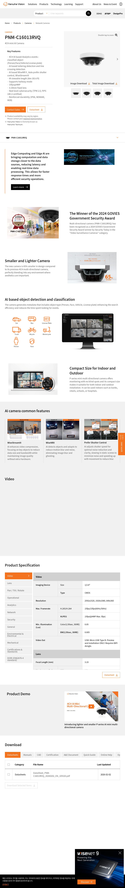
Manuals (27, 754)
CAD (39, 754)
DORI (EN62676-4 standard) (15, 659)
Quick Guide (89, 754)
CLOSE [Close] (120, 852)
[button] (32, 4)
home (7, 23)
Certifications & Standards (14, 650)
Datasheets (12, 754)
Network (11, 612)
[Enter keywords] (67, 13)
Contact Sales (15, 109)
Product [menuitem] (39, 13)
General (11, 626)
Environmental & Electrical (15, 634)
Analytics (11, 604)
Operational (13, 597)
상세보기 (5, 884)
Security (11, 619)
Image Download (80, 83)
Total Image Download (105, 83)
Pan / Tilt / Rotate (15, 590)
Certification (52, 754)
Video (10, 575)
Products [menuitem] (17, 23)
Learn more (20, 187)
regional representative (32, 118)
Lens (9, 583)
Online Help (106, 754)
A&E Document (71, 754)
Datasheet (36, 109)
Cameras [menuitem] (28, 23)
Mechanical (12, 642)
